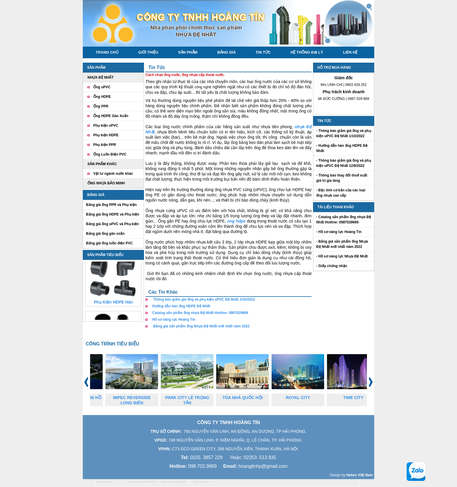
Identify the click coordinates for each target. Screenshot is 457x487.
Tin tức (263, 52)
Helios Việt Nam (359, 475)
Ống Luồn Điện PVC (109, 154)
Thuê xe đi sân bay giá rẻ (173, 482)
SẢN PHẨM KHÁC (102, 164)
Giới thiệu (148, 52)
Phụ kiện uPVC (105, 125)
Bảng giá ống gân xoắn (105, 234)
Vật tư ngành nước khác (113, 174)
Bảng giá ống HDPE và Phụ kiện (112, 214)
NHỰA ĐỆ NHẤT (100, 77)
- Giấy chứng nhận (331, 266)
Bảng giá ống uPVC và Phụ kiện (112, 224)
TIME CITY (358, 397)
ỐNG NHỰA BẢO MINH (106, 183)
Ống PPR (100, 106)
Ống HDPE (102, 97)
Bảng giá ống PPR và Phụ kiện (111, 205)
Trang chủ (107, 52)
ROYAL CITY (302, 397)
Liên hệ (350, 52)
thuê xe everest (104, 482)
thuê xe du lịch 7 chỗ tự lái (142, 482)
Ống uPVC (101, 87)
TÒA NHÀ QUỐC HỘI (247, 397)
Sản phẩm (188, 52)
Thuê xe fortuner (201, 482)
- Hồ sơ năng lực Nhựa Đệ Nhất (342, 256)
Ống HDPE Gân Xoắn (110, 116)
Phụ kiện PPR (104, 145)
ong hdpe (236, 221)
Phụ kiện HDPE (106, 135)
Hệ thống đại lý (307, 52)
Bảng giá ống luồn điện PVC (109, 243)
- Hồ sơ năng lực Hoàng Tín (338, 232)
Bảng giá (226, 52)
